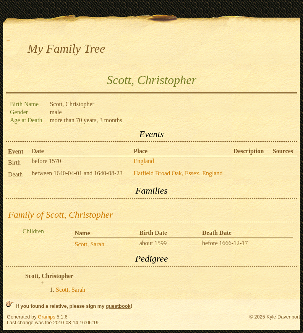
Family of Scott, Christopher (60, 215)
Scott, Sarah (89, 244)
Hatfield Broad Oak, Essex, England (178, 173)
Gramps (46, 317)
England (144, 161)
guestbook (118, 306)
